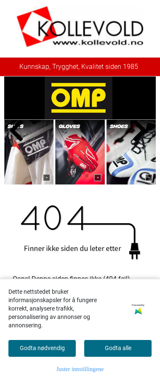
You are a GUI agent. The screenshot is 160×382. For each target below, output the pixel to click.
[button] (73, 175)
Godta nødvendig (42, 348)
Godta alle (118, 348)
